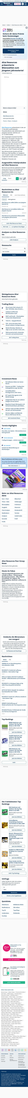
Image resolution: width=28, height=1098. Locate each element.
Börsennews (4, 992)
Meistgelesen (11, 199)
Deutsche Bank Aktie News (16, 1008)
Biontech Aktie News (15, 1017)
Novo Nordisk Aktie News (7, 1026)
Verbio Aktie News (14, 1044)
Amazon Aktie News (16, 1003)
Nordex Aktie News (17, 1020)
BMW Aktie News (14, 1039)
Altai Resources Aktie (17, 25)
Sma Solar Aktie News (6, 1036)
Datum (4, 199)
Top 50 (4, 910)
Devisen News (4, 997)
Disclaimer (20, 1059)
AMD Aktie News (16, 1022)
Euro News (19, 997)
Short (9, 178)
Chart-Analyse (6, 510)
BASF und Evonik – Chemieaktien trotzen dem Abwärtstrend (15, 317)
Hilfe (11, 1055)
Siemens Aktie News (17, 1030)
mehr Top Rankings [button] (14, 873)
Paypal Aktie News (16, 1012)
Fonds (3, 521)
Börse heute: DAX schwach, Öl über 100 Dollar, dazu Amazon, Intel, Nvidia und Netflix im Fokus (15, 308)
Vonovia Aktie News (6, 1022)
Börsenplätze (5, 504)
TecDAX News (18, 993)
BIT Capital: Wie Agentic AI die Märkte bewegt (13, 396)
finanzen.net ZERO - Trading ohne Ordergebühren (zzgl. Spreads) (14, 387)
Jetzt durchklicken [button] (17, 732)
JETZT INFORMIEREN (14, 959)
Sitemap (3, 1061)
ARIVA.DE (14, 1083)
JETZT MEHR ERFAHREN (14, 982)
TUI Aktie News (19, 1004)
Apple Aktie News (5, 1009)
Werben (12, 1057)
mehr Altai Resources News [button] (14, 223)
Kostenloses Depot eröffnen (13, 51)
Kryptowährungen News (7, 998)
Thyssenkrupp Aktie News (7, 1019)
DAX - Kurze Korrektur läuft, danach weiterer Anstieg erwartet (15, 324)
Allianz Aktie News (5, 1006)
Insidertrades (18, 516)
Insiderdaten (5, 913)
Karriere (3, 1057)
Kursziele (4, 519)
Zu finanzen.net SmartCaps (14, 651)
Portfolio (4, 916)
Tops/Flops (16, 910)
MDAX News (10, 993)
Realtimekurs (5, 513)
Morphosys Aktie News (6, 1025)
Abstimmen (14, 892)
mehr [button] (14, 762)
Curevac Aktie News (6, 1031)
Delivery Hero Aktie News (19, 1036)
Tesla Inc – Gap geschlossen (13, 321)
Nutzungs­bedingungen (21, 1062)
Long (4, 178)
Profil (16, 519)
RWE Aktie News (5, 1014)
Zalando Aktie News (6, 1041)
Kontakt (3, 1055)
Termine (17, 513)
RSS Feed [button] (5, 226)
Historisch (17, 507)
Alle (11, 195)
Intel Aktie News (5, 1028)
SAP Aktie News (5, 1008)
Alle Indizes (16, 907)
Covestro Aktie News (6, 1030)
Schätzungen (18, 502)
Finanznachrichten (20, 992)
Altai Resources (7, 127)
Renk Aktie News (14, 1014)
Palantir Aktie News (15, 1028)
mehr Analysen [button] (14, 240)
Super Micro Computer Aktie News (9, 1042)
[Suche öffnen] (23, 4)
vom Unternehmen (20, 195)
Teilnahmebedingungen (12, 54)
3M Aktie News (4, 1045)
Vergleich (4, 507)
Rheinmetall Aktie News (17, 1000)
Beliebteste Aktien (18, 904)
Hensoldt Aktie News (19, 1011)
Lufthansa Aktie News (6, 1015)
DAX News (3, 993)
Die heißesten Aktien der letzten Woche (14, 382)
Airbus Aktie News (17, 1015)
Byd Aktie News (5, 1017)
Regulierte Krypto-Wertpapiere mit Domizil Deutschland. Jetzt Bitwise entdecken (15, 405)
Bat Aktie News (5, 1039)
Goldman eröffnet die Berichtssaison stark (12, 312)
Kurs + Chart (5, 499)
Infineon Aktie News (6, 1012)
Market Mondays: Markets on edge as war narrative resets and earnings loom (15, 328)
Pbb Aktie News (5, 1044)
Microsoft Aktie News (16, 1006)
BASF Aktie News (15, 1001)
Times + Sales (5, 502)
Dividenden (16, 913)
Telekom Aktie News (17, 1037)
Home (3, 25)
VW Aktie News (13, 1045)
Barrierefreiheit (22, 1067)
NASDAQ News (14, 995)
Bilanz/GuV (18, 499)
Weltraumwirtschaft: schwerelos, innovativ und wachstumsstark (15, 333)
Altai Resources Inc (8, 116)
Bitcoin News (17, 998)
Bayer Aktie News (5, 1003)
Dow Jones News (5, 995)
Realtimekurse (6, 907)
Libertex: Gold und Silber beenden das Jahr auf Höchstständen (14, 409)
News (9, 121)
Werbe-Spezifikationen (13, 1060)
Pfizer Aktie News (19, 1026)
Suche (14, 255)
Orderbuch (18, 504)
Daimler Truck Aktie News (7, 1034)
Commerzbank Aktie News (17, 1009)
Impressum (21, 1055)
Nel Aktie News (15, 1033)
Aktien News (11, 992)
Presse (2, 1059)
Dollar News (12, 997)
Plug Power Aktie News (6, 1011)
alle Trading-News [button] (14, 337)
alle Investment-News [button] (14, 418)
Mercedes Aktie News (6, 1020)
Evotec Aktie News (16, 1023)
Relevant (5, 195)
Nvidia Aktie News (5, 1000)
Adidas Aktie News (5, 1033)
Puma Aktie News (16, 1031)
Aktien (8, 25)
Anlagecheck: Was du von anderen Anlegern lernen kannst (15, 400)
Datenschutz (21, 1057)
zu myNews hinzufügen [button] (18, 226)
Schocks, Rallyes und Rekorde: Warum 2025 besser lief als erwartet (13, 414)
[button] (17, 4)
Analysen (14, 121)
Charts (5, 121)
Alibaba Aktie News (6, 1037)
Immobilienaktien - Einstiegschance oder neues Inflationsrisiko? (13, 391)
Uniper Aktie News (5, 1023)
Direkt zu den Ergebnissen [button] (14, 896)
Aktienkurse (5, 904)
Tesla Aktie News (5, 1001)
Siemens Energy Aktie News (8, 1004)
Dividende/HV (18, 510)
